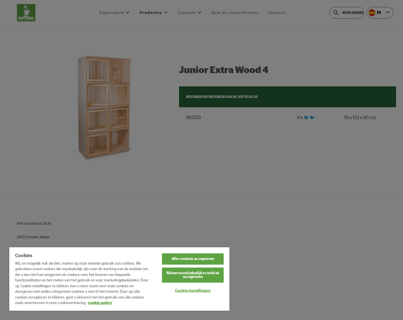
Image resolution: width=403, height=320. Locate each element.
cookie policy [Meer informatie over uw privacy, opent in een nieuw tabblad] (100, 303)
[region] (119, 279)
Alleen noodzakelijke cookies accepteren (192, 275)
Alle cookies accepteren (193, 259)
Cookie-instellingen (192, 291)
